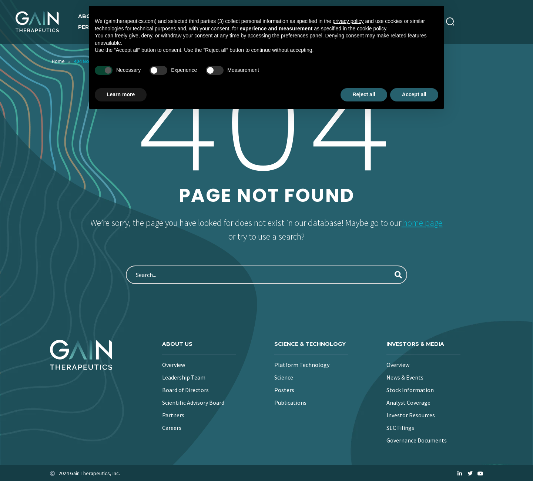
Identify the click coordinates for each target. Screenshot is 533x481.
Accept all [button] (414, 94)
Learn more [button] (121, 94)
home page (421, 222)
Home (58, 61)
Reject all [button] (363, 94)
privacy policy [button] (348, 21)
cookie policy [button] (371, 28)
